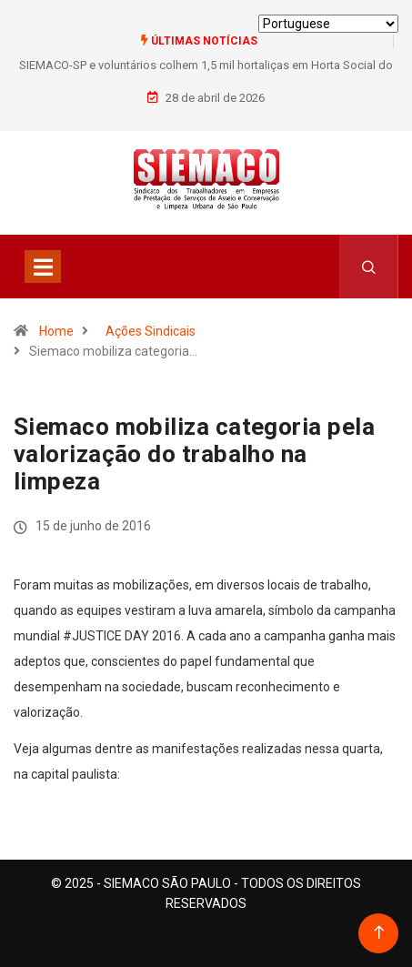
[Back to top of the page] (379, 933)
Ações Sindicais (151, 331)
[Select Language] (328, 24)
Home (56, 331)
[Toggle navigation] (43, 267)
